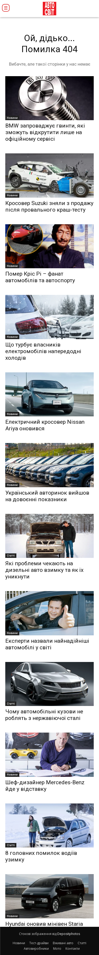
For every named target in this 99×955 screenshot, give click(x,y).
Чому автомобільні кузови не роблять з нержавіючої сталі (44, 714)
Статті (11, 555)
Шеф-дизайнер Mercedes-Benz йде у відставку (44, 785)
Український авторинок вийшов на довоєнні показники (47, 496)
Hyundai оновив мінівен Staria (44, 924)
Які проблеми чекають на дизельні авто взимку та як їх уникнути (44, 570)
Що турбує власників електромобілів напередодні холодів (43, 351)
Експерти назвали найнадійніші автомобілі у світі (47, 644)
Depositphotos (68, 934)
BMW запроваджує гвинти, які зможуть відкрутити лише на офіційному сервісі (45, 132)
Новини (12, 118)
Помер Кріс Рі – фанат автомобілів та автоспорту (40, 277)
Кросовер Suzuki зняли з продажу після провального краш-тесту (49, 206)
